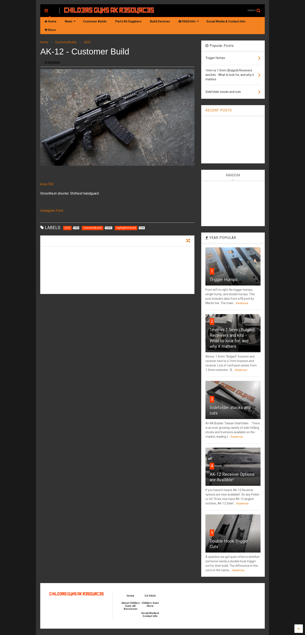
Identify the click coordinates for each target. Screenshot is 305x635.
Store (50, 30)
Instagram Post (51, 211)
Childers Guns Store (150, 604)
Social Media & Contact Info (225, 21)
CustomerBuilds (66, 42)
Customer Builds (95, 21)
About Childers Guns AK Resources (130, 606)
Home (50, 21)
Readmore (242, 303)
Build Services (160, 21)
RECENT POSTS (218, 110)
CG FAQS (150, 595)
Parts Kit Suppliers (128, 21)
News (70, 21)
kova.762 (47, 184)
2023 (87, 42)
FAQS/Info (189, 21)
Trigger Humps (223, 279)
